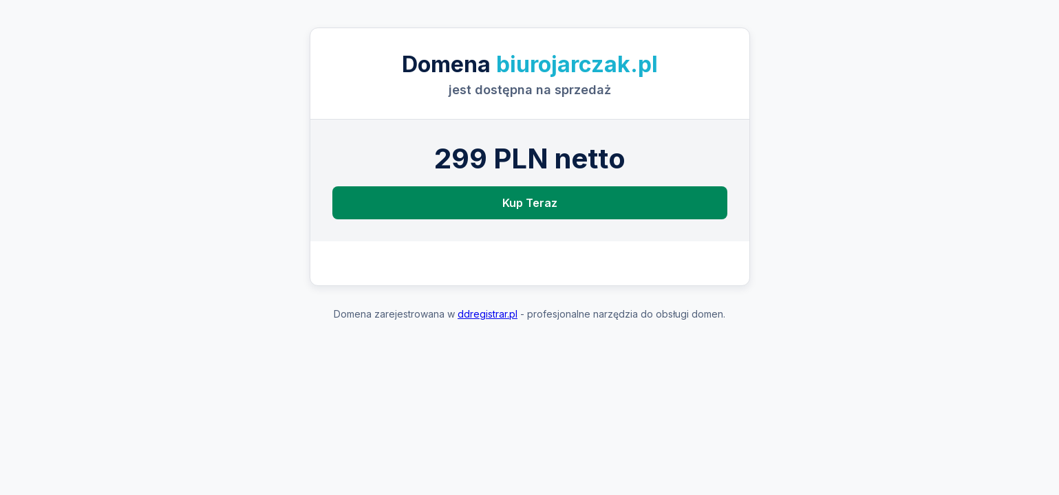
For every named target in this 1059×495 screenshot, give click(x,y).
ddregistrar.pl (487, 314)
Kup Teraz (529, 203)
